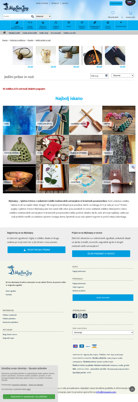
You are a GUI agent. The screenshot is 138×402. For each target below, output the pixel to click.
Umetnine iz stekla (83, 369)
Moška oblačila (99, 358)
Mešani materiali (102, 365)
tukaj (28, 389)
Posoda (30, 40)
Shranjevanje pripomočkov (118, 369)
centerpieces (77, 361)
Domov (5, 40)
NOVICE (65, 3)
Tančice (102, 354)
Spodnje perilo (79, 372)
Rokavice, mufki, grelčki (120, 365)
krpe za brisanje (117, 354)
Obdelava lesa (89, 361)
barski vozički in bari (105, 361)
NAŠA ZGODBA (42, 3)
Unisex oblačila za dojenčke (82, 358)
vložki (108, 354)
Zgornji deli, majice (91, 354)
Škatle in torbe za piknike (83, 365)
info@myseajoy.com (106, 392)
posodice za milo (98, 369)
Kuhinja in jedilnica (17, 40)
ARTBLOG (55, 3)
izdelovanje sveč (78, 354)
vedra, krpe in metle (114, 358)
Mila (74, 369)
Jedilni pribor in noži (43, 40)
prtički (89, 372)
